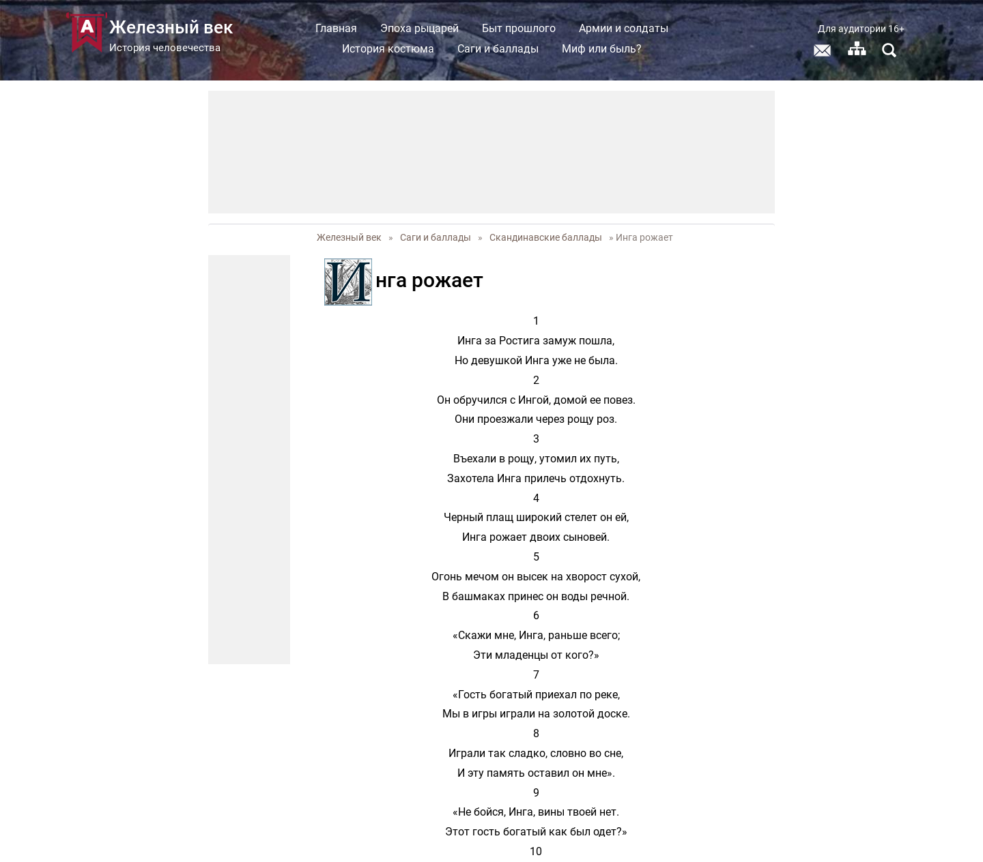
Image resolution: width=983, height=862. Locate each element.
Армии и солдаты (623, 28)
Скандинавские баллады (545, 237)
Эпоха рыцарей (419, 28)
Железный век (349, 237)
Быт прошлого (519, 28)
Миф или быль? (602, 48)
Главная (336, 28)
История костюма (388, 48)
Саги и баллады (498, 48)
